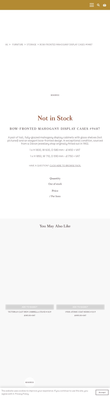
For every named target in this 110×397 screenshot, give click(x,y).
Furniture (17, 44)
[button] (29, 307)
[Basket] (104, 5)
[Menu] (92, 5)
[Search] (98, 5)
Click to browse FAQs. (65, 165)
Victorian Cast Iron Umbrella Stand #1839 (29, 312)
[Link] (14, 5)
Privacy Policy (22, 394)
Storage (31, 44)
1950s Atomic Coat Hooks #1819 (80, 312)
